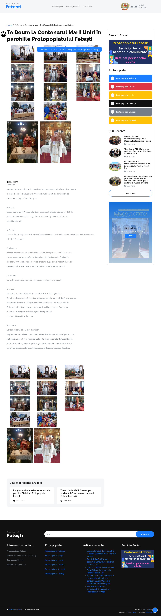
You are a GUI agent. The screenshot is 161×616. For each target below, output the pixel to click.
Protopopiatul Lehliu (54, 560)
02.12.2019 (12, 182)
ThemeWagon (149, 612)
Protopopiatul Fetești (54, 555)
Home (9, 25)
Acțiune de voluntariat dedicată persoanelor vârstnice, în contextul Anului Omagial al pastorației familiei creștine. (138, 179)
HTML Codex (132, 612)
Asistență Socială (73, 6)
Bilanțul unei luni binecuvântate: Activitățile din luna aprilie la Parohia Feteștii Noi (137, 164)
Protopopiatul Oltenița (54, 564)
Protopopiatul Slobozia (55, 551)
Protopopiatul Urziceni (55, 569)
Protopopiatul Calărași (54, 573)
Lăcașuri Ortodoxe (148, 610)
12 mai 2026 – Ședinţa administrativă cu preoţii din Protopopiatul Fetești (99, 589)
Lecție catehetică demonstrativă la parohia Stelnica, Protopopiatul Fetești (31, 493)
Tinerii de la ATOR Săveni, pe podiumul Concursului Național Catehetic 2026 (77, 493)
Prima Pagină (57, 6)
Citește (130, 235)
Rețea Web (87, 6)
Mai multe (130, 193)
